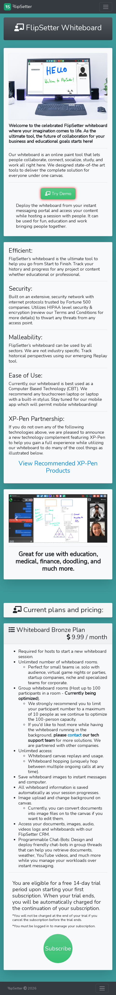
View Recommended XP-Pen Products (58, 467)
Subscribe (58, 948)
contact (74, 735)
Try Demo (58, 194)
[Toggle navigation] (105, 6)
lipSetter (18, 6)
